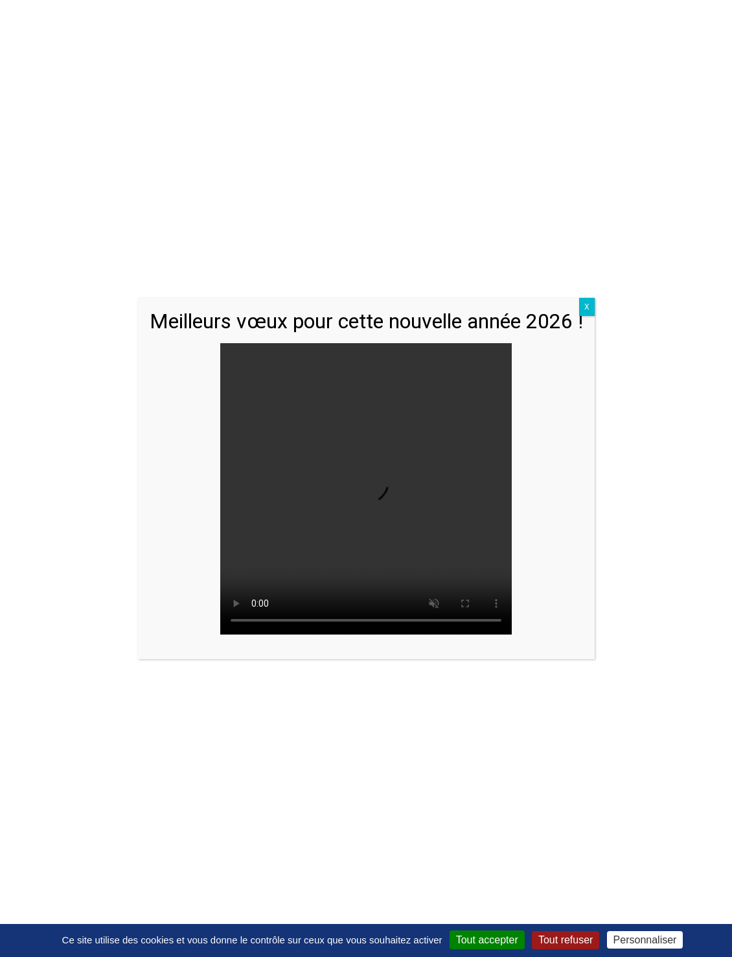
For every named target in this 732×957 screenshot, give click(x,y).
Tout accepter (487, 939)
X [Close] (586, 306)
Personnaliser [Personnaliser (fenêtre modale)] (645, 939)
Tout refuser (565, 939)
